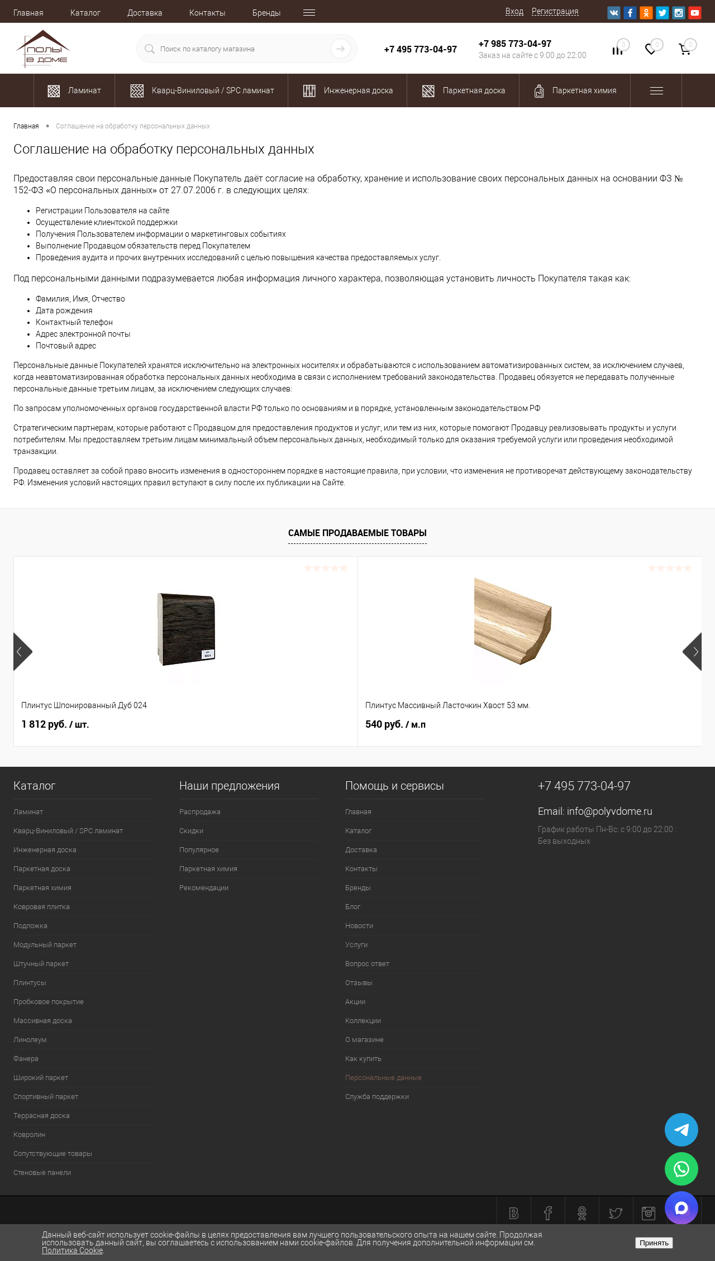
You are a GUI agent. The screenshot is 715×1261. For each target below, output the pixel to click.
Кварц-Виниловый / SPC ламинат (68, 831)
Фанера (26, 1058)
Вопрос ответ (367, 963)
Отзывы (359, 982)
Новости (359, 925)
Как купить (363, 1058)
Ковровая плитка (41, 906)
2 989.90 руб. (405, 724)
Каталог (85, 12)
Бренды (266, 12)
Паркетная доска (41, 868)
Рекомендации (203, 887)
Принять (654, 1243)
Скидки (191, 831)
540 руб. (223, 724)
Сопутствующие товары (52, 1153)
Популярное (199, 850)
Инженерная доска (45, 850)
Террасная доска (41, 1115)
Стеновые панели (42, 1172)
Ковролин (29, 1134)
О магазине (364, 1039)
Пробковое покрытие (48, 1001)
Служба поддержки (377, 1096)
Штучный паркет (41, 963)
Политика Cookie (72, 1250)
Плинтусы (29, 982)
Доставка (145, 12)
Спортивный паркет (45, 1096)
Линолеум (30, 1039)
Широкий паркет (40, 1077)
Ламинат (28, 812)
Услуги (356, 944)
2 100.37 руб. (577, 724)
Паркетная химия (42, 887)
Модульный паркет (45, 944)
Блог (352, 906)
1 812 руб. (55, 724)
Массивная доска (42, 1020)
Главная (28, 12)
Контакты (207, 12)
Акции (355, 1001)
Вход (514, 11)
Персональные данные (383, 1077)
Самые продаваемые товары (357, 533)
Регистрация (555, 11)
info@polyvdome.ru (609, 811)
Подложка (30, 925)
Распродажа (200, 812)
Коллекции (363, 1020)
